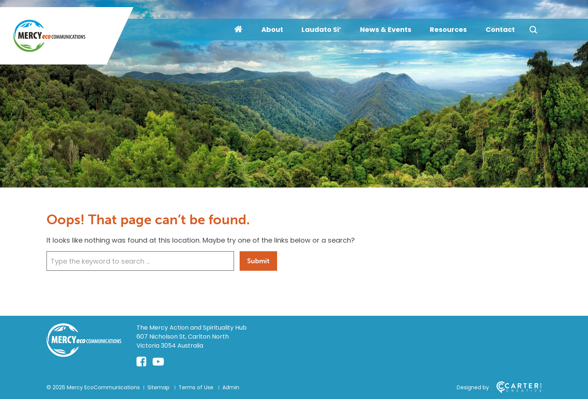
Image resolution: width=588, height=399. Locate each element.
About (272, 29)
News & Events (385, 29)
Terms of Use (195, 387)
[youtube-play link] (158, 362)
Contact (500, 29)
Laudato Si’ (321, 29)
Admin (230, 387)
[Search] (533, 29)
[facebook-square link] (141, 362)
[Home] (84, 354)
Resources (448, 29)
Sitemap (158, 387)
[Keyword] (140, 261)
